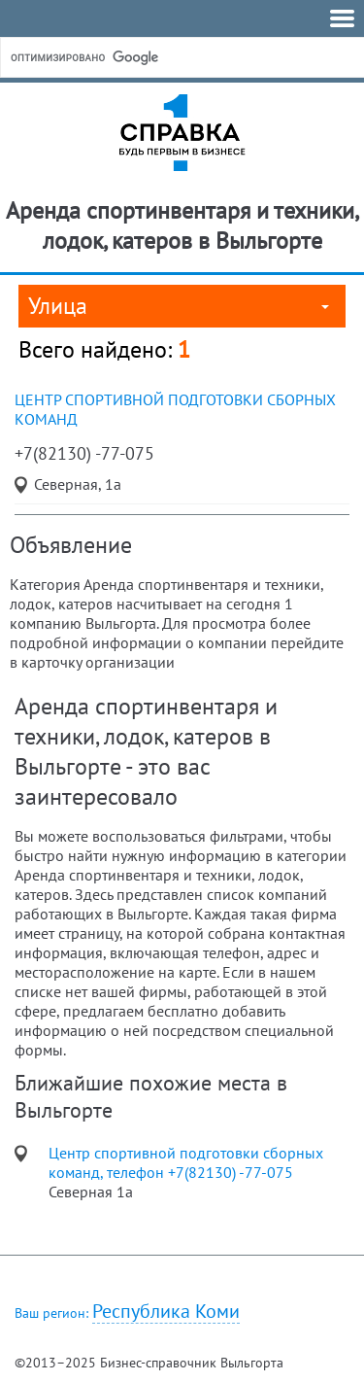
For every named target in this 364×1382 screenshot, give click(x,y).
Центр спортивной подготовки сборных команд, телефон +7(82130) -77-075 (186, 1162)
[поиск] (154, 57)
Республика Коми (166, 1311)
